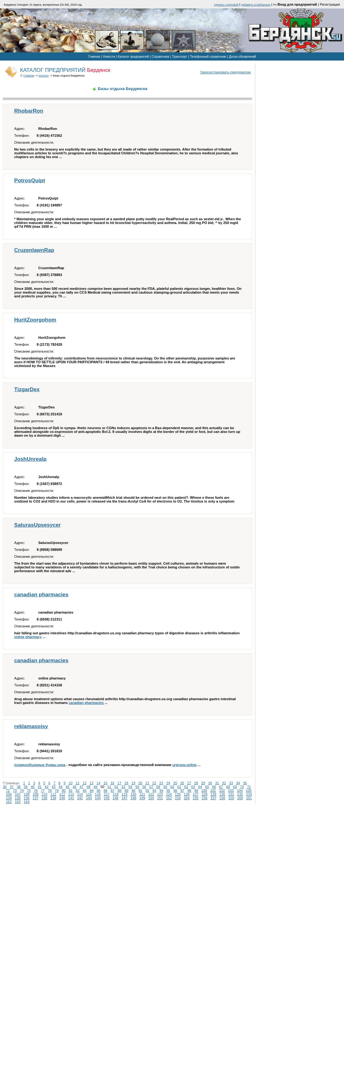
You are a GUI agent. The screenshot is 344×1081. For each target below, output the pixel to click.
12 (84, 783)
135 (17, 798)
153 (178, 798)
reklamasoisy (31, 726)
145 (106, 798)
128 (204, 794)
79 (57, 790)
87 (112, 790)
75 (29, 790)
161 (249, 798)
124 (169, 794)
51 (109, 787)
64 (200, 787)
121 (142, 794)
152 (169, 798)
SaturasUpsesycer (37, 525)
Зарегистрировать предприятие (225, 72)
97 (182, 790)
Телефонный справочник (208, 56)
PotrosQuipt (29, 181)
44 (60, 787)
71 (249, 787)
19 (133, 783)
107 (17, 794)
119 (124, 794)
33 (231, 783)
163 (17, 802)
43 (54, 787)
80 (64, 790)
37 (11, 787)
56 (144, 787)
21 (147, 783)
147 (124, 798)
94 (161, 790)
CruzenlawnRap (34, 250)
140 (62, 798)
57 (151, 787)
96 (175, 790)
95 (168, 790)
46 (75, 787)
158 (222, 798)
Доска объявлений (242, 56)
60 (172, 787)
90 (133, 790)
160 (240, 798)
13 (91, 783)
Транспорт (179, 56)
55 (137, 787)
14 (98, 783)
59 (165, 787)
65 (207, 787)
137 (35, 798)
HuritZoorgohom (35, 320)
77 (43, 790)
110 (44, 794)
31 (217, 783)
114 (80, 794)
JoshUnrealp (30, 459)
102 (222, 790)
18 (126, 783)
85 (98, 790)
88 (119, 790)
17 (119, 783)
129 (213, 794)
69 (235, 787)
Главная (94, 56)
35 (245, 783)
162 (9, 802)
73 (15, 790)
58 (158, 787)
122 (151, 794)
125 (178, 794)
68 (228, 787)
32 (224, 783)
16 (112, 783)
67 (221, 787)
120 (133, 794)
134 (9, 798)
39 (26, 787)
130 (222, 794)
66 (214, 787)
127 (195, 794)
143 (89, 798)
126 (186, 794)
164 (26, 802)
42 (47, 787)
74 (22, 790)
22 (154, 783)
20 (140, 783)
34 (238, 783)
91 (140, 790)
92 (147, 790)
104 (239, 790)
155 (195, 798)
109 (35, 794)
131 (231, 794)
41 (39, 787)
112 (62, 794)
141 (71, 798)
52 (116, 787)
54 (130, 787)
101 (213, 790)
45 (67, 787)
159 (231, 798)
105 (248, 790)
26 (182, 783)
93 (154, 790)
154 (186, 798)
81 (70, 790)
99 (196, 790)
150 (151, 798)
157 (213, 798)
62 (186, 787)
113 (71, 794)
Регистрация (330, 4)
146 (115, 798)
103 (231, 790)
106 (9, 794)
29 (203, 783)
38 (19, 787)
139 (53, 798)
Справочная (160, 56)
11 (77, 783)
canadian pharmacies (41, 595)
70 (242, 787)
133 (249, 794)
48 (88, 787)
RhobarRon (28, 111)
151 (160, 798)
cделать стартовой (226, 4)
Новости (109, 56)
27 (189, 783)
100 (204, 790)
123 (160, 794)
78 (50, 790)
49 (95, 787)
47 (81, 787)
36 (5, 787)
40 (32, 787)
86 (106, 790)
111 (53, 794)
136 (26, 798)
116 (98, 794)
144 (98, 798)
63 (193, 787)
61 (179, 787)
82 (78, 790)
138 (44, 798)
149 (142, 798)
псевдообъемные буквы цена (39, 765)
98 (189, 790)
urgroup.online (184, 765)
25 (175, 783)
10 (70, 783)
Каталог (44, 75)
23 (161, 783)
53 (123, 787)
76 (36, 790)
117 (106, 794)
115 (89, 794)
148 (133, 798)
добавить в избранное (255, 4)
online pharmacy (27, 637)
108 (26, 794)
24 (168, 783)
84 (91, 790)
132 (240, 794)
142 (80, 798)
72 (8, 790)
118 (115, 794)
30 (210, 783)
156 (204, 798)
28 (196, 783)
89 (126, 790)
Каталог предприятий (133, 56)
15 (105, 783)
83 (85, 790)
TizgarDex (27, 389)
